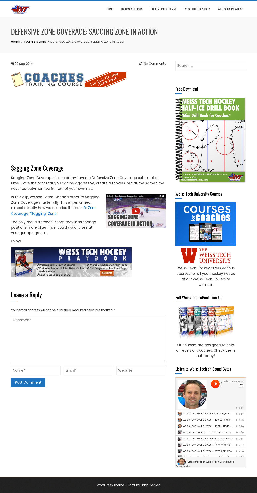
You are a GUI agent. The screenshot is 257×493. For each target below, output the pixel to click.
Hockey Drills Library (163, 9)
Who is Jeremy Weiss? (230, 9)
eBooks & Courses (132, 9)
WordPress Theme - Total (116, 485)
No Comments (152, 63)
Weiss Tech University (197, 9)
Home (110, 9)
